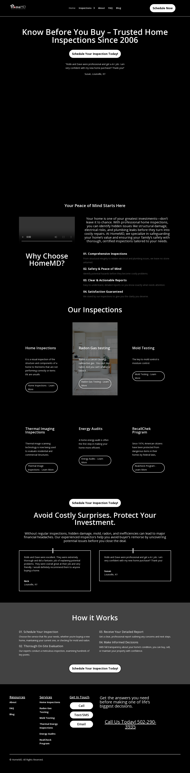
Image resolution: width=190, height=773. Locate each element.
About (101, 8)
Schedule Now (163, 8)
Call (81, 706)
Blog (118, 8)
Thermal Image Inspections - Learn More (41, 467)
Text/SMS (81, 715)
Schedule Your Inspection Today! (95, 54)
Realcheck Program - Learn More (145, 467)
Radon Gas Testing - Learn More (95, 383)
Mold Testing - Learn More (145, 376)
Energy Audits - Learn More (92, 460)
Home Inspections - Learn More (41, 387)
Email (81, 724)
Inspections (85, 8)
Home (72, 8)
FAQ (110, 8)
